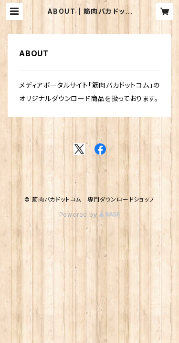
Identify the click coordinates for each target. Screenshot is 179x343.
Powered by (89, 214)
